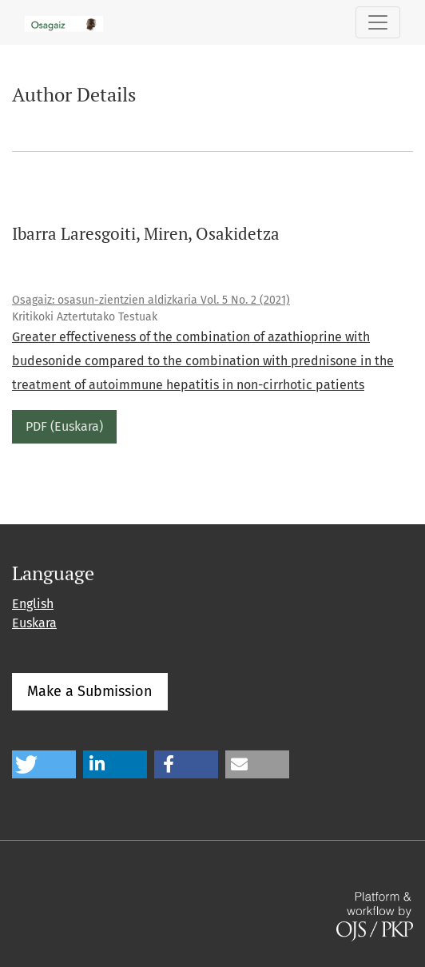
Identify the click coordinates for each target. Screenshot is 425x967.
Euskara (34, 623)
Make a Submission (90, 691)
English (33, 603)
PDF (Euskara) (64, 426)
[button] (44, 764)
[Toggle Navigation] (377, 22)
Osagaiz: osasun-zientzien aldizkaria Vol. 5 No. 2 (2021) (151, 300)
